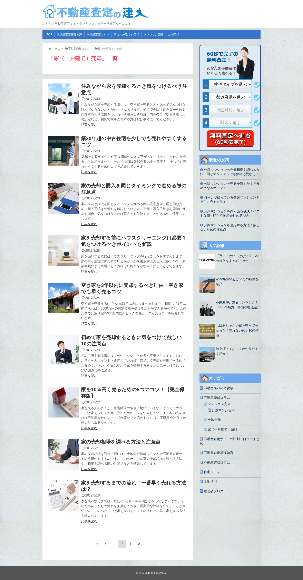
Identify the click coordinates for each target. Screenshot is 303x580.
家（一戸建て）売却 (126, 34)
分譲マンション (223, 410)
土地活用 (210, 481)
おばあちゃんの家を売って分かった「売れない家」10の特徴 (237, 330)
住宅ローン (212, 472)
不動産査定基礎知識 (69, 34)
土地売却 (173, 34)
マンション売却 (154, 34)
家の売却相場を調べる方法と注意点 (120, 442)
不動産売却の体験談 (218, 388)
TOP (49, 34)
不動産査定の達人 (155, 573)
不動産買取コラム (217, 462)
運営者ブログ (213, 491)
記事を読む (89, 124)
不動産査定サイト (98, 34)
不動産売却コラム (217, 397)
